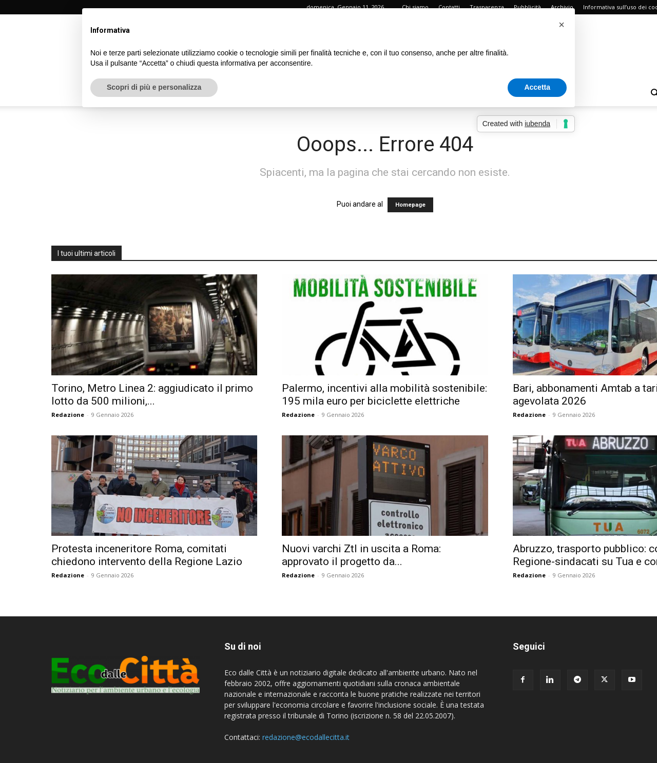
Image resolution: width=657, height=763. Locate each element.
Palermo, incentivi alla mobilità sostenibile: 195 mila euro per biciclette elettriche (384, 394)
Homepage (410, 205)
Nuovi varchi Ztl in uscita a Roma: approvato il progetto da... (361, 555)
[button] (561, 24)
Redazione (67, 414)
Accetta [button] (537, 87)
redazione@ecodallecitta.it (306, 737)
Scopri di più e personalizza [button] (154, 87)
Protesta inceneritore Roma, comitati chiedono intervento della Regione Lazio (146, 555)
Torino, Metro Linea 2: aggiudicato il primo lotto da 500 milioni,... (152, 394)
